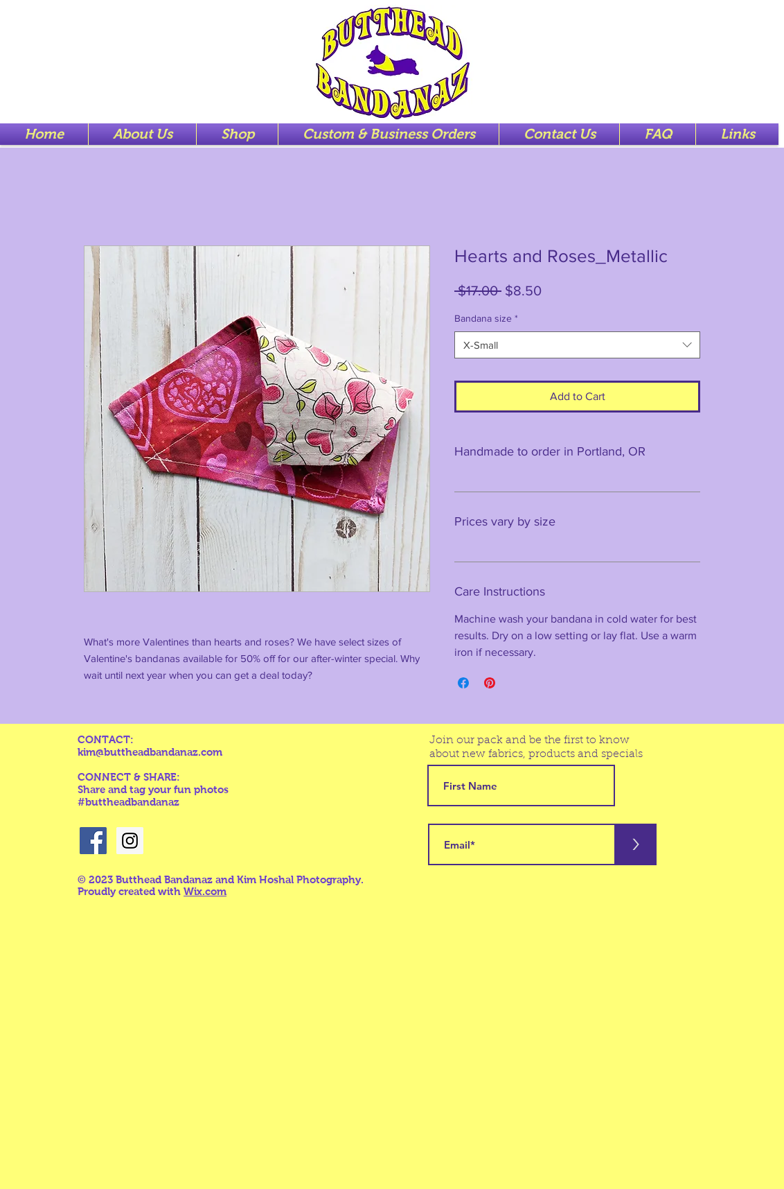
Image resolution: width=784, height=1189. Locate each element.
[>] (636, 844)
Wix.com (205, 891)
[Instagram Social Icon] (129, 840)
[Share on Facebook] (463, 683)
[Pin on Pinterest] (489, 683)
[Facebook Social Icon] (93, 840)
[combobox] (577, 344)
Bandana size (486, 318)
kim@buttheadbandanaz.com (150, 752)
